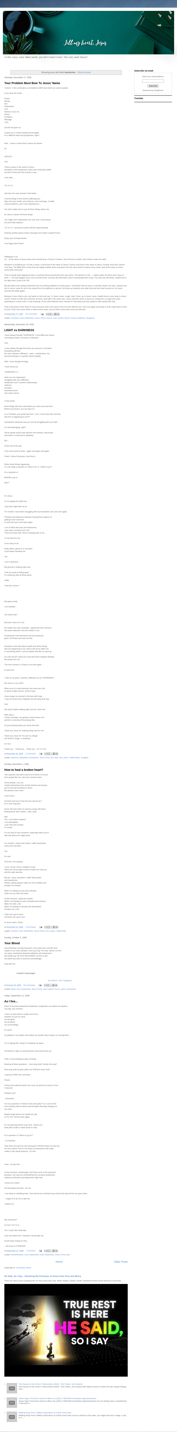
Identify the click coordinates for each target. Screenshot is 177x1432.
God (22, 318)
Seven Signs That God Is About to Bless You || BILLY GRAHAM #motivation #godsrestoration (57, 1398)
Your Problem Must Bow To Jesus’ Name (32, 83)
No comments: (31, 314)
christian (14, 931)
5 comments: (31, 927)
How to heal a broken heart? (23, 769)
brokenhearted (17, 1255)
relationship (61, 931)
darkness (15, 757)
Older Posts (121, 1261)
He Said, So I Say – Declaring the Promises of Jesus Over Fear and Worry (42, 1276)
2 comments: (31, 754)
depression (34, 1255)
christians (15, 318)
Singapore (90, 318)
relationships (74, 757)
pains (65, 757)
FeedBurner (159, 90)
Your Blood (12, 943)
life (52, 757)
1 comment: (31, 1251)
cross (26, 1255)
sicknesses (71, 989)
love (60, 757)
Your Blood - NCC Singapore (60, 980)
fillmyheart (24, 757)
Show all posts (84, 72)
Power (73, 318)
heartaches (29, 318)
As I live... (11, 1001)
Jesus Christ (40, 318)
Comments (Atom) (23, 1268)
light (56, 757)
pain (68, 1255)
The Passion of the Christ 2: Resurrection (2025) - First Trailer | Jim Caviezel (50, 1384)
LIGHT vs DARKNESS (19, 330)
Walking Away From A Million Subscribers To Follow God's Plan (45, 1413)
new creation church (61, 318)
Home (59, 1261)
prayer (52, 931)
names (49, 318)
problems (81, 318)
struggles (84, 757)
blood (13, 989)
